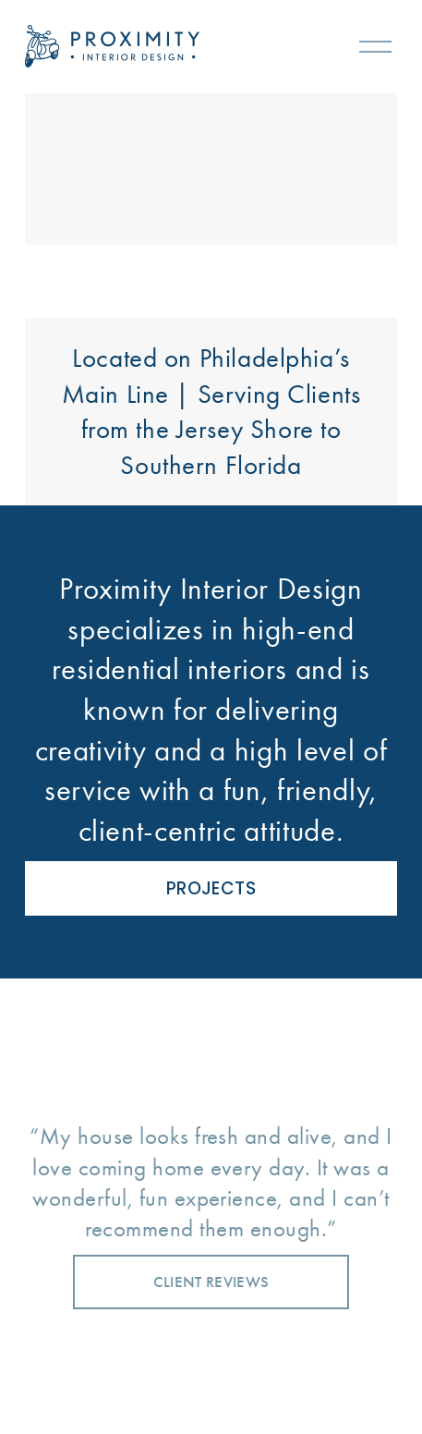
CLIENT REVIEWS (211, 1282)
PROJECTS (211, 888)
